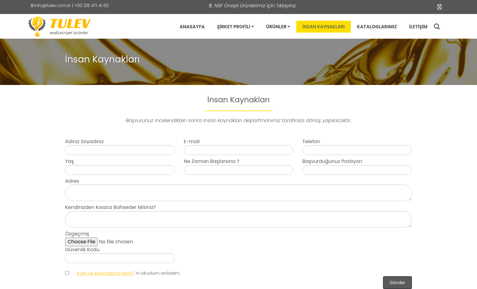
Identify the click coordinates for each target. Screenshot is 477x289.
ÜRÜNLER (278, 26)
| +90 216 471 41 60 (90, 5)
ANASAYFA (192, 26)
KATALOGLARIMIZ (377, 26)
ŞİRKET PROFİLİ (235, 26)
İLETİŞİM (418, 26)
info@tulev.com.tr (51, 5)
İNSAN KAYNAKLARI (323, 26)
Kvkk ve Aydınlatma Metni (105, 273)
